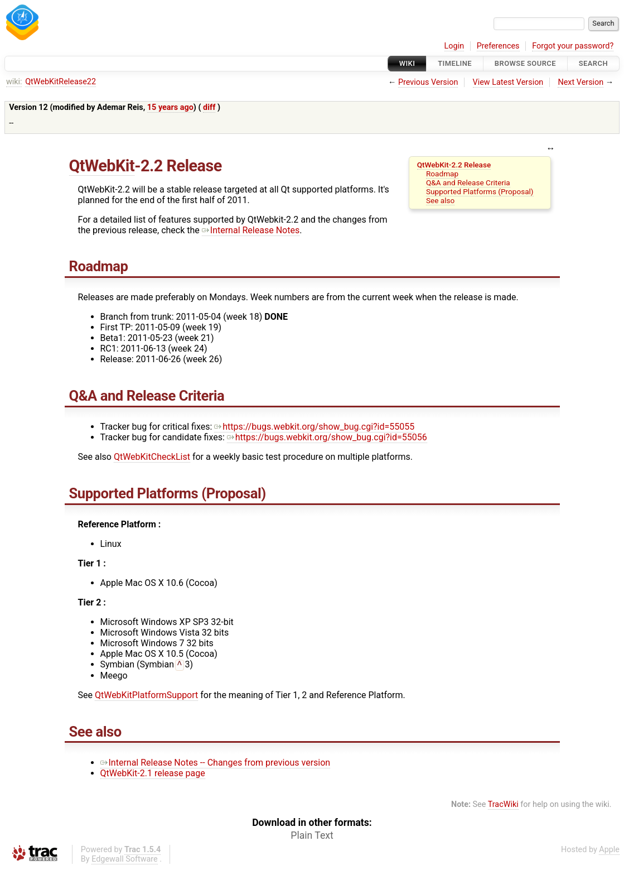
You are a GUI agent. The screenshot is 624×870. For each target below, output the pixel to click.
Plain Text (312, 836)
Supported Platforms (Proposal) (480, 191)
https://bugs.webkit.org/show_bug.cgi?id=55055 (314, 426)
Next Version (580, 82)
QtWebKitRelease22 (60, 81)
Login (454, 46)
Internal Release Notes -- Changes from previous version (215, 763)
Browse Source (525, 63)
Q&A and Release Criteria (468, 182)
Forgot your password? (572, 46)
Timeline (455, 63)
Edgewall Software (124, 860)
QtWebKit (102, 165)
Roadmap (442, 173)
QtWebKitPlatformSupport (146, 696)
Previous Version (428, 82)
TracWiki (503, 805)
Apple (609, 850)
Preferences (498, 46)
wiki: (14, 81)
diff (209, 107)
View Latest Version (508, 82)
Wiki (407, 63)
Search (593, 63)
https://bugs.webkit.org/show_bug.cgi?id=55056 (327, 437)
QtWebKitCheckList (152, 456)
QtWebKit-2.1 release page (152, 774)
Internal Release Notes (250, 230)
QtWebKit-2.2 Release (454, 164)
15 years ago (170, 107)
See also (440, 200)
